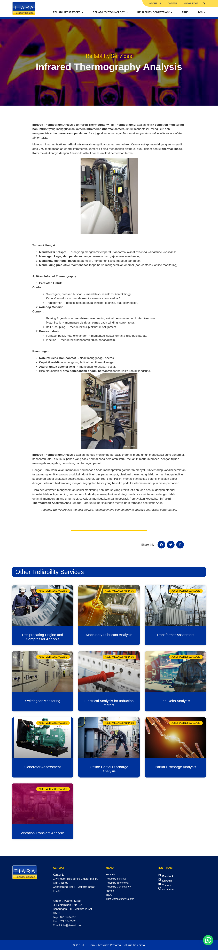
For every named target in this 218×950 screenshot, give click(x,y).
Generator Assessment (42, 767)
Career (172, 3)
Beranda (111, 874)
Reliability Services (117, 879)
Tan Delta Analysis (175, 701)
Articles (110, 892)
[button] (204, 3)
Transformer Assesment (175, 635)
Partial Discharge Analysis (175, 767)
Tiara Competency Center (121, 901)
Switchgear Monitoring (42, 701)
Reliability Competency (119, 888)
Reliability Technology (119, 883)
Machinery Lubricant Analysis (109, 635)
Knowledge (191, 3)
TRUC (109, 897)
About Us (155, 3)
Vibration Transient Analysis (43, 833)
